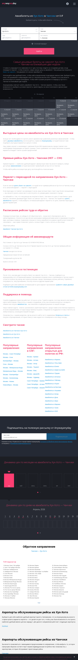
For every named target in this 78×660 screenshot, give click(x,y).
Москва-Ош (57, 596)
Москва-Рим (33, 586)
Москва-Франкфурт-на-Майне (39, 571)
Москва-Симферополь (11, 569)
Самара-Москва (34, 592)
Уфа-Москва (33, 596)
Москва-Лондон (34, 580)
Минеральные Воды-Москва (13, 582)
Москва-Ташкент (59, 588)
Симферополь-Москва (11, 571)
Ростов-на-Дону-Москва (12, 590)
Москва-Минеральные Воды (13, 580)
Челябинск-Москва (60, 584)
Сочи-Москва (8, 573)
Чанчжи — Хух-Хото (39, 551)
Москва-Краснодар (11, 584)
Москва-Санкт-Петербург (12, 565)
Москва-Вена (33, 577)
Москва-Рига (33, 575)
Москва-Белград (59, 594)
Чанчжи (5, 653)
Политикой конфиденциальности (20, 443)
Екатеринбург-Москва (12, 594)
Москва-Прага (58, 573)
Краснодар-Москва (11, 586)
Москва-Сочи (8, 575)
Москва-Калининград (60, 571)
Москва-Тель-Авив (35, 573)
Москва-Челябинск (60, 580)
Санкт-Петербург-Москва (12, 567)
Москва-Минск (34, 594)
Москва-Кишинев (35, 569)
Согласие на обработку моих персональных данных (56, 441)
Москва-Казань (34, 584)
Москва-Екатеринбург (12, 592)
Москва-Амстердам (60, 575)
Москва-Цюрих (58, 586)
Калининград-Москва (60, 577)
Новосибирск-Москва (60, 567)
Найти (39, 51)
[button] (38, 492)
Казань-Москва (34, 590)
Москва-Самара (34, 588)
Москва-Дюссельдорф (61, 592)
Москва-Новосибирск (60, 565)
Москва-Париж (34, 565)
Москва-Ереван (34, 567)
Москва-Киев (8, 577)
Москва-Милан (58, 582)
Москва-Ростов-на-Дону (12, 588)
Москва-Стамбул (10, 596)
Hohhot (5, 626)
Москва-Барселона (60, 569)
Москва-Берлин (34, 598)
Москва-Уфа (33, 582)
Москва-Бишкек (59, 590)
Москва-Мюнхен (10, 598)
